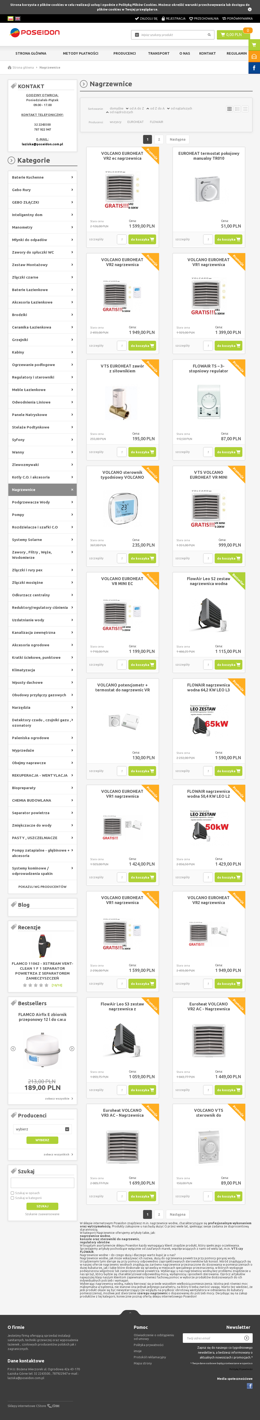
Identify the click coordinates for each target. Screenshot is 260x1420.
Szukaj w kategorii (28, 1198)
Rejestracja (176, 18)
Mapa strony (143, 1363)
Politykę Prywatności (241, 1369)
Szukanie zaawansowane (42, 1214)
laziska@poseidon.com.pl (42, 144)
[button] (42, 1129)
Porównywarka (240, 18)
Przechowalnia (206, 18)
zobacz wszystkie (57, 1098)
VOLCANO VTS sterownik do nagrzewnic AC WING (208, 1115)
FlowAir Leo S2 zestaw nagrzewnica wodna (208, 581)
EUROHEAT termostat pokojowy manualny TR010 (208, 155)
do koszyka (140, 239)
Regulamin (237, 53)
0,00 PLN (234, 34)
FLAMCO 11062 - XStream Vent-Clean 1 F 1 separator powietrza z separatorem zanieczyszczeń (42, 970)
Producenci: (96, 122)
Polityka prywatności (148, 1345)
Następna (178, 139)
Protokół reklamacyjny (150, 1357)
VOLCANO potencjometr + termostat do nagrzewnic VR (122, 687)
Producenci (124, 53)
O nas (184, 53)
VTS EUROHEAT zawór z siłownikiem (122, 368)
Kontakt (207, 53)
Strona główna (30, 53)
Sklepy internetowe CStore (27, 1406)
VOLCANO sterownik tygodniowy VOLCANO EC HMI (122, 477)
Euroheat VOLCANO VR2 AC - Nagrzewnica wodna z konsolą (208, 1009)
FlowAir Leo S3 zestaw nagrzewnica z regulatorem (122, 1009)
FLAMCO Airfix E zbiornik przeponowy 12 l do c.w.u (42, 1017)
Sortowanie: (96, 108)
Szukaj (26, 1171)
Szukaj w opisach (27, 1193)
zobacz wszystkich (56, 1154)
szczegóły (96, 239)
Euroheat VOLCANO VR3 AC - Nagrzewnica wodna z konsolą (122, 1115)
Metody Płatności (80, 53)
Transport (159, 53)
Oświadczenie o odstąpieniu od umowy (154, 1336)
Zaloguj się (149, 18)
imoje (138, 1351)
